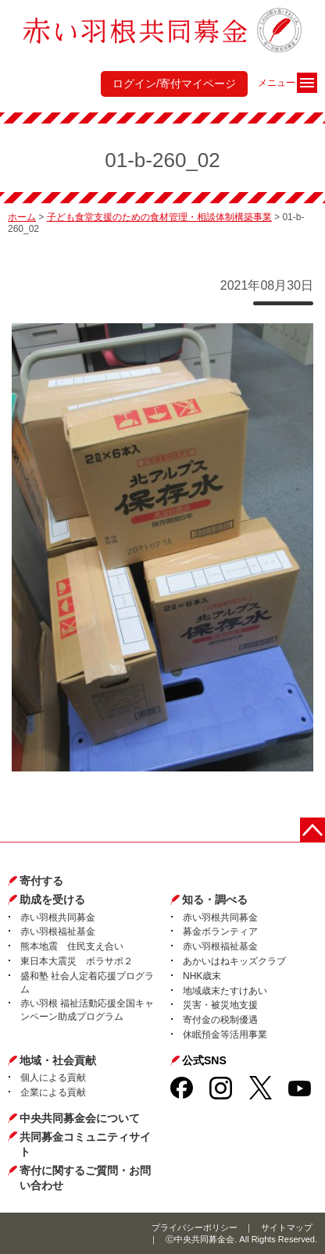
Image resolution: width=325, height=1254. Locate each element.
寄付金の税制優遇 (220, 1019)
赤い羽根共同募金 (57, 917)
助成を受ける (52, 899)
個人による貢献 (53, 1077)
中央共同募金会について (80, 1118)
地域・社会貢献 (58, 1060)
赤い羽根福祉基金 (57, 931)
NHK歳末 (202, 976)
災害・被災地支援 (220, 1004)
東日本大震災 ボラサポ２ (76, 961)
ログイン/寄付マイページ (174, 83)
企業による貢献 (53, 1092)
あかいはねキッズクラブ (234, 961)
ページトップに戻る (312, 830)
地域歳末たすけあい (225, 990)
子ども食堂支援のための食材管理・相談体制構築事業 (159, 217)
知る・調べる (215, 899)
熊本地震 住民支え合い (71, 946)
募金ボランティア (220, 931)
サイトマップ (286, 1227)
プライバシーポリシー (195, 1227)
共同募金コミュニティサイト (85, 1145)
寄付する (41, 881)
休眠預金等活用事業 (225, 1034)
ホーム (22, 217)
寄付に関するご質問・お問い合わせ (85, 1178)
